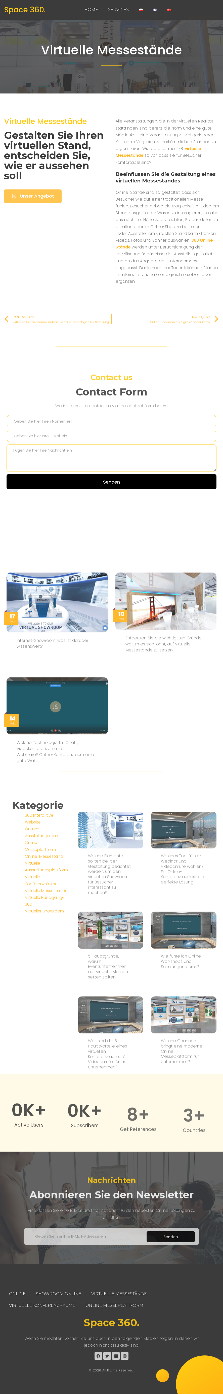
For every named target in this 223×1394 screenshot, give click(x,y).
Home (91, 9)
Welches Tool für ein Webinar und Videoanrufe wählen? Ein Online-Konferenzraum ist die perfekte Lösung (182, 1024)
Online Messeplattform (114, 1305)
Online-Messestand (44, 928)
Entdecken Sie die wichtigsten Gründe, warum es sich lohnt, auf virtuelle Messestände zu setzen (163, 771)
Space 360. (25, 10)
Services (118, 9)
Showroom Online (58, 1293)
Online (17, 1293)
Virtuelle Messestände (111, 50)
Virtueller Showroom (44, 983)
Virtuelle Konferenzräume (42, 1305)
